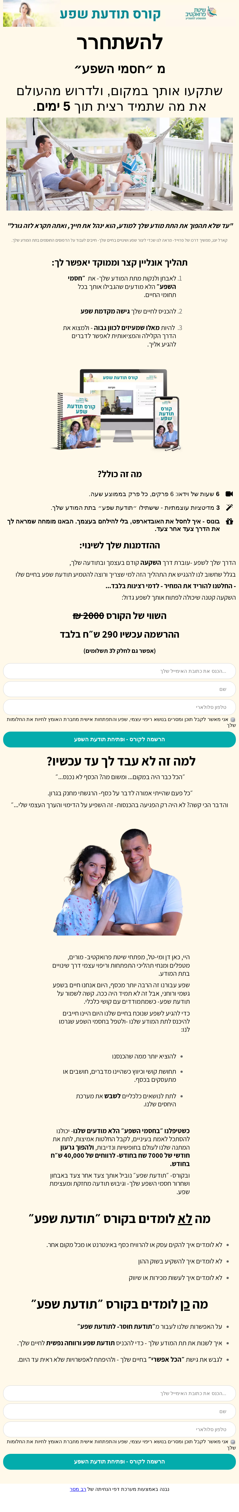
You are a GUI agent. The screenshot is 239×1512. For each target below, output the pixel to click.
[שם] (119, 690)
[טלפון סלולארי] (119, 708)
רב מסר (78, 1506)
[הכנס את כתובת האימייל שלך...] (119, 672)
